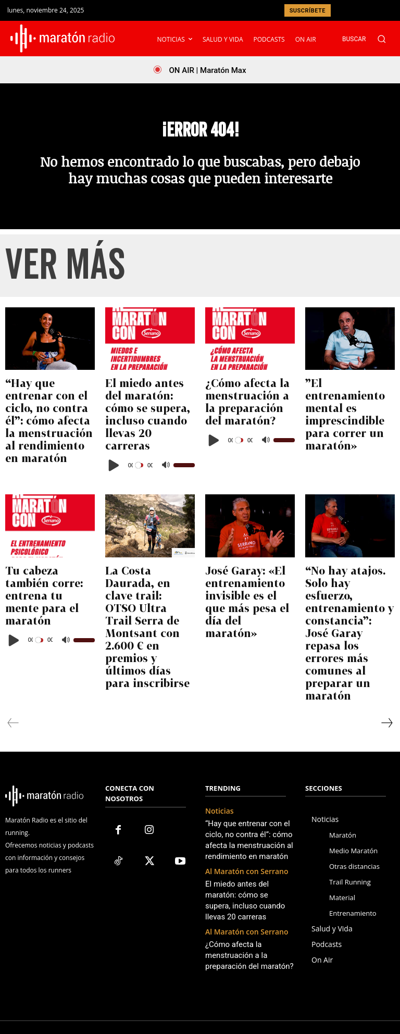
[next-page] (386, 662)
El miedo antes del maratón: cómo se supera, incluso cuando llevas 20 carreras (141, 430)
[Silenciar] (165, 467)
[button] (369, 39)
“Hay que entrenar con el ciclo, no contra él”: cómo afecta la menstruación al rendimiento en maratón (50, 435)
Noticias (217, 750)
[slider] (140, 467)
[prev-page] (13, 662)
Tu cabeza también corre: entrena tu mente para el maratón (49, 580)
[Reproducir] (114, 467)
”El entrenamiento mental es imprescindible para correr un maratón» (344, 425)
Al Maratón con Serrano (241, 803)
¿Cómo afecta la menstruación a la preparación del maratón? (240, 425)
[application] (150, 467)
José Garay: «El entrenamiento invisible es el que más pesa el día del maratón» (248, 589)
